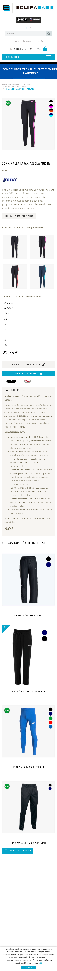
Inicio (16, 41)
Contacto (39, 41)
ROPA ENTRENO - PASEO (11, 84)
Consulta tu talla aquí (19, 216)
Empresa (27, 41)
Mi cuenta (18, 48)
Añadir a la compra (28, 373)
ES (26, 28)
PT (30, 28)
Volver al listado (18, 850)
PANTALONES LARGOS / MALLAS (17, 87)
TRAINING (27, 84)
